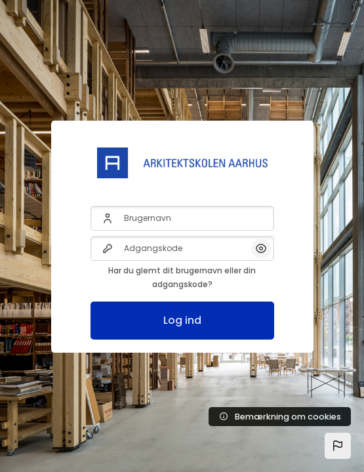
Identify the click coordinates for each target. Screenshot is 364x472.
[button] (338, 446)
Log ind (182, 320)
